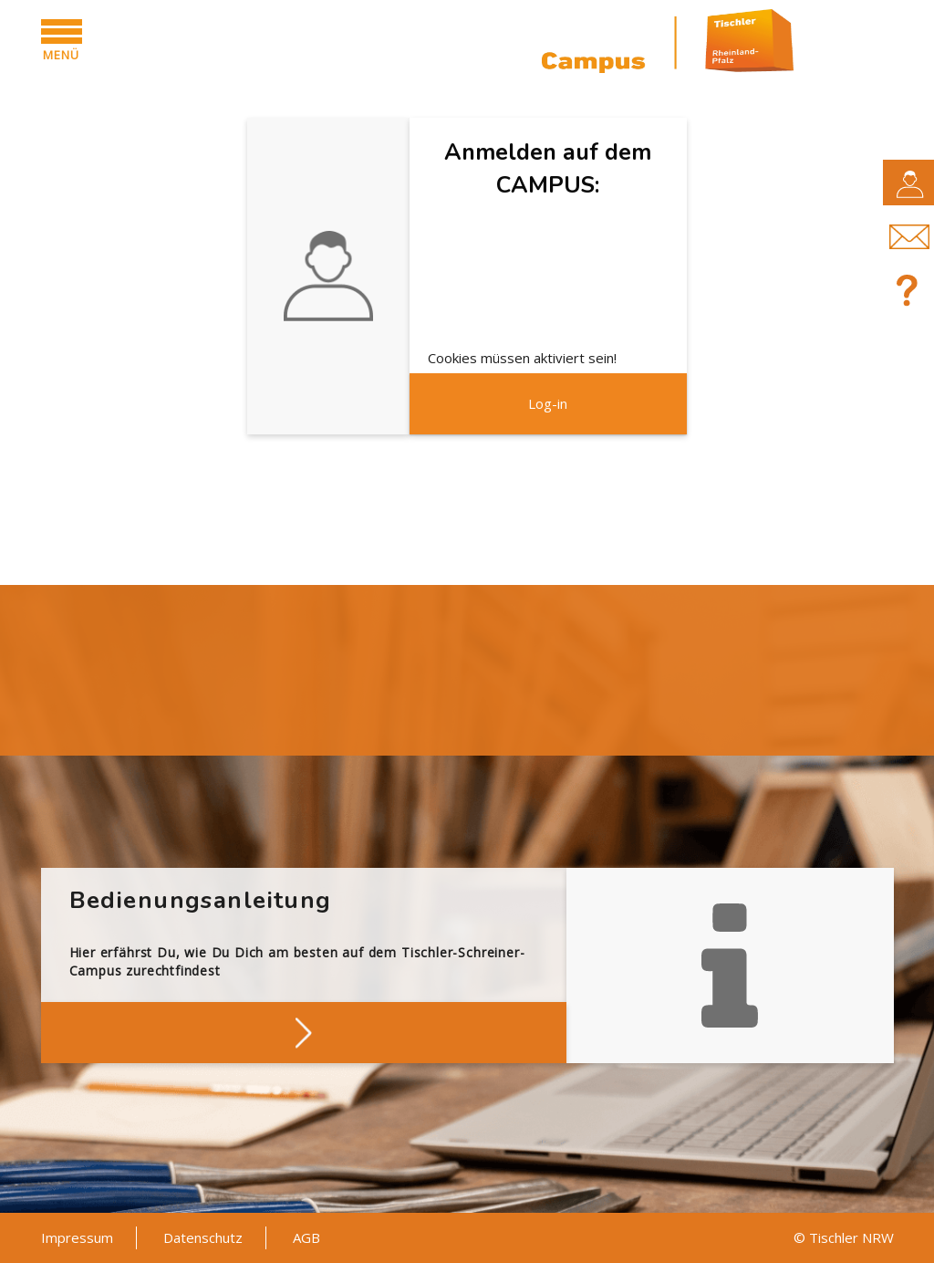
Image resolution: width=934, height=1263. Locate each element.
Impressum (77, 1237)
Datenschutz (203, 1237)
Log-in (547, 403)
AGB (306, 1237)
